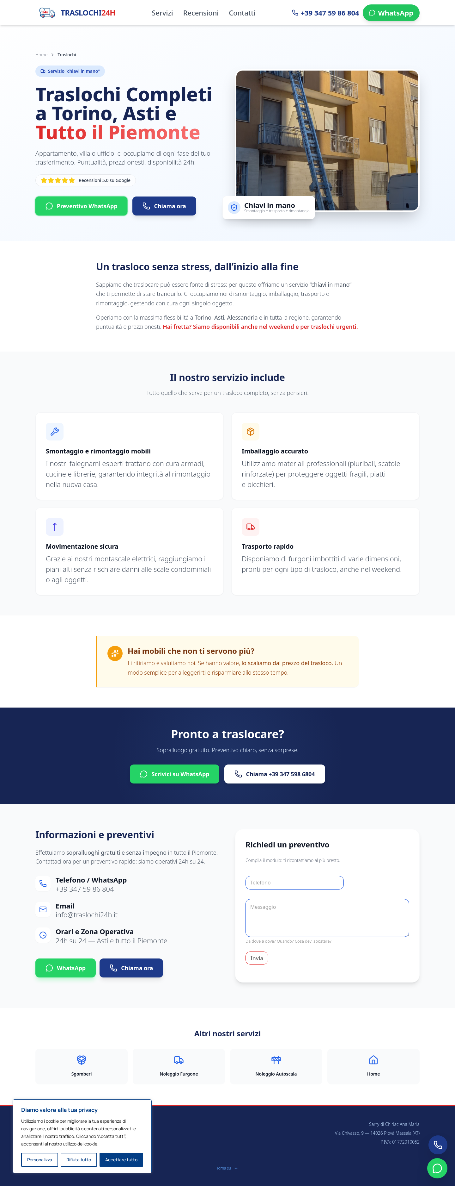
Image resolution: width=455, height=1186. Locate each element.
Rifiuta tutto (78, 1160)
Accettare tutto (121, 1160)
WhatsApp (66, 968)
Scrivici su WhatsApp (174, 774)
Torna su (227, 1168)
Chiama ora (164, 206)
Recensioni (201, 12)
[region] (82, 1136)
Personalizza (39, 1160)
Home (41, 55)
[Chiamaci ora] (437, 1144)
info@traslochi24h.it (87, 914)
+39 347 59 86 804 (85, 889)
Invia (257, 958)
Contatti (242, 12)
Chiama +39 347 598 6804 (274, 774)
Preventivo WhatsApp (81, 206)
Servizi (162, 12)
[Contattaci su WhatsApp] (437, 1168)
